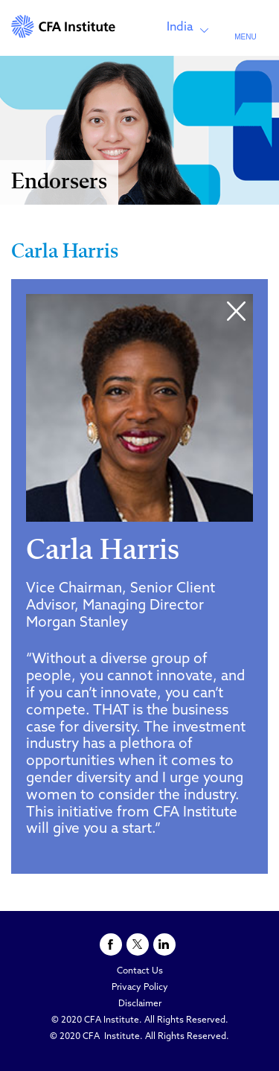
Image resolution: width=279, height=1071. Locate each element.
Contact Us (140, 971)
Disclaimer (139, 1004)
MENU (245, 37)
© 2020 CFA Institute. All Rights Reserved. (139, 1020)
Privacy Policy (140, 987)
